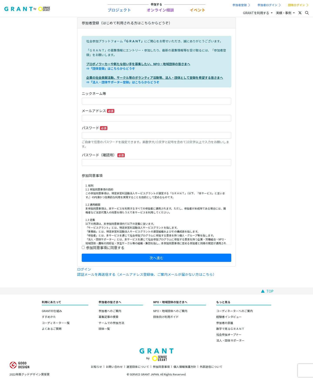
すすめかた (49, 317)
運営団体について (138, 367)
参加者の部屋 (224, 323)
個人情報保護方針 (184, 367)
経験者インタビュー (229, 317)
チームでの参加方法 (111, 323)
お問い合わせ (114, 367)
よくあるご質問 (52, 329)
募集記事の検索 (108, 317)
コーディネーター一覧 (56, 323)
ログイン (84, 269)
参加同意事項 (92, 175)
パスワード (94, 127)
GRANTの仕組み (52, 311)
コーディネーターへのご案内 (234, 311)
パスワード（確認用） (103, 154)
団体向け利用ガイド (166, 317)
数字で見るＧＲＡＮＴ (230, 329)
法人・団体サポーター (230, 340)
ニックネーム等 (94, 93)
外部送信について (211, 367)
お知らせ (96, 367)
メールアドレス (98, 110)
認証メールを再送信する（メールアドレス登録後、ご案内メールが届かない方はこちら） (146, 274)
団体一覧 (104, 329)
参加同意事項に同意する (105, 247)
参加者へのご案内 (110, 311)
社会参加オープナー (228, 334)
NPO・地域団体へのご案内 (170, 311)
